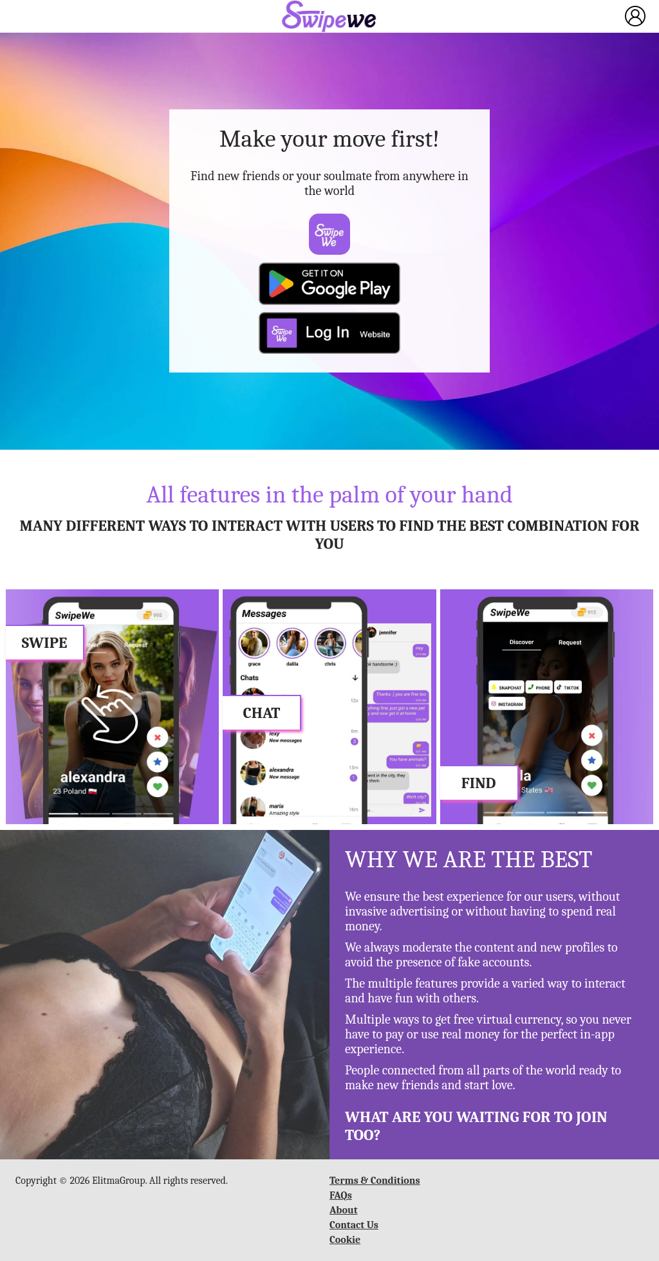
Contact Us (354, 1225)
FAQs (341, 1195)
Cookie (345, 1240)
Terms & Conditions (375, 1180)
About (344, 1210)
